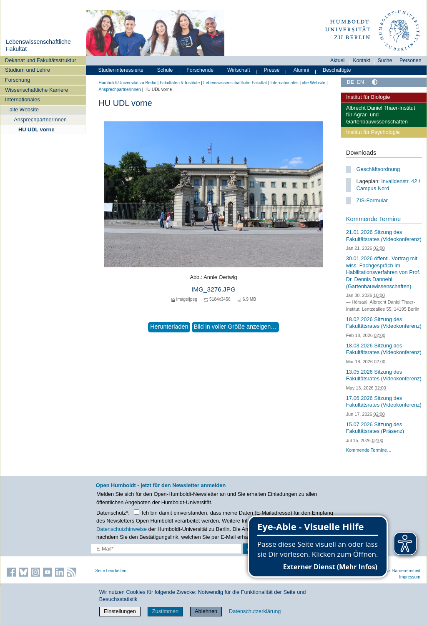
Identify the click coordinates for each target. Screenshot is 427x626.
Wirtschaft (238, 70)
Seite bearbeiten (111, 570)
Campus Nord (372, 188)
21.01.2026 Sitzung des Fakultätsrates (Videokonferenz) (384, 235)
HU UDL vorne (36, 129)
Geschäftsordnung (378, 169)
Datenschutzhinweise (121, 529)
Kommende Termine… (369, 450)
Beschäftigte (337, 70)
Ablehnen (206, 611)
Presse (272, 70)
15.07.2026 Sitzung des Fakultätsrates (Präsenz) (375, 428)
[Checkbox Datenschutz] (136, 512)
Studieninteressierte (120, 70)
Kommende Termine (373, 219)
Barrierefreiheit (406, 570)
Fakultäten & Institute (180, 82)
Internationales (22, 99)
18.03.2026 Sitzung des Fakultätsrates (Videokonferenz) (384, 349)
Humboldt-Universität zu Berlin (127, 82)
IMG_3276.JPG (213, 289)
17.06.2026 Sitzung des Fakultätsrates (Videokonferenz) (384, 401)
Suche (385, 60)
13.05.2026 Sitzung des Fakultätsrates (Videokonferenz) (384, 375)
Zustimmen (165, 611)
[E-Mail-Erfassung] (166, 548)
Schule (165, 70)
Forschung (17, 80)
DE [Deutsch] (350, 82)
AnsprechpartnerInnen (40, 119)
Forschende (200, 70)
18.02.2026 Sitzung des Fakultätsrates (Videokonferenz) (384, 322)
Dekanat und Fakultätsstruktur (40, 60)
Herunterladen (169, 326)
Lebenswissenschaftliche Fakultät (235, 82)
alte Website (24, 109)
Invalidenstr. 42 (399, 181)
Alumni (301, 70)
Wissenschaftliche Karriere (36, 90)
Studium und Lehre (27, 70)
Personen (410, 60)
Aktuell (338, 60)
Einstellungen (120, 611)
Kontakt (361, 60)
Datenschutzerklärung (255, 611)
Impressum (409, 577)
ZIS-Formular (371, 200)
